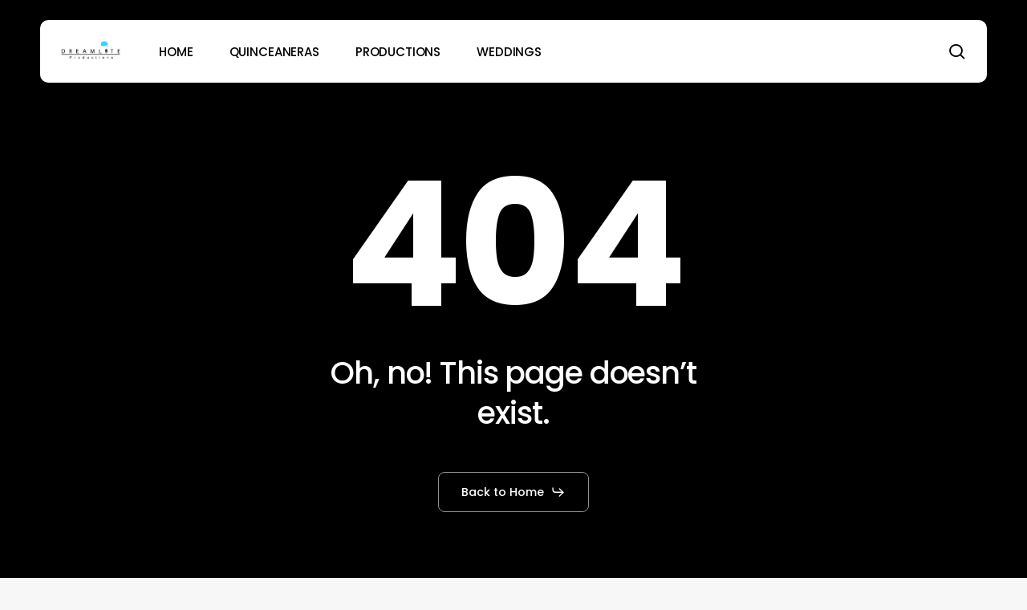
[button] (513, 492)
